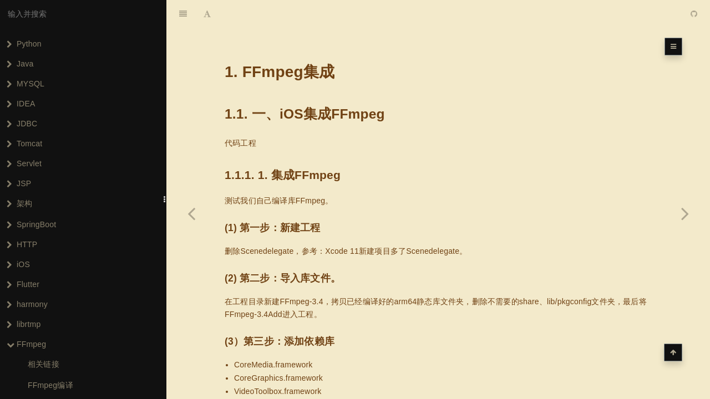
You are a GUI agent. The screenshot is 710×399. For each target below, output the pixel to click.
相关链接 (43, 364)
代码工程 (240, 115)
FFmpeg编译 (50, 385)
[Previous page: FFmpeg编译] (191, 213)
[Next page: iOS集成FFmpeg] (685, 213)
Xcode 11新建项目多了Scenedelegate (392, 223)
